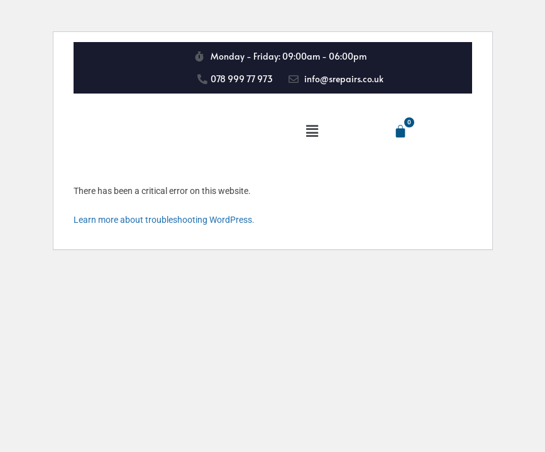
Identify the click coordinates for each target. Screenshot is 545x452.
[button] (312, 131)
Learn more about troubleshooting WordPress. (164, 220)
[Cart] (400, 131)
